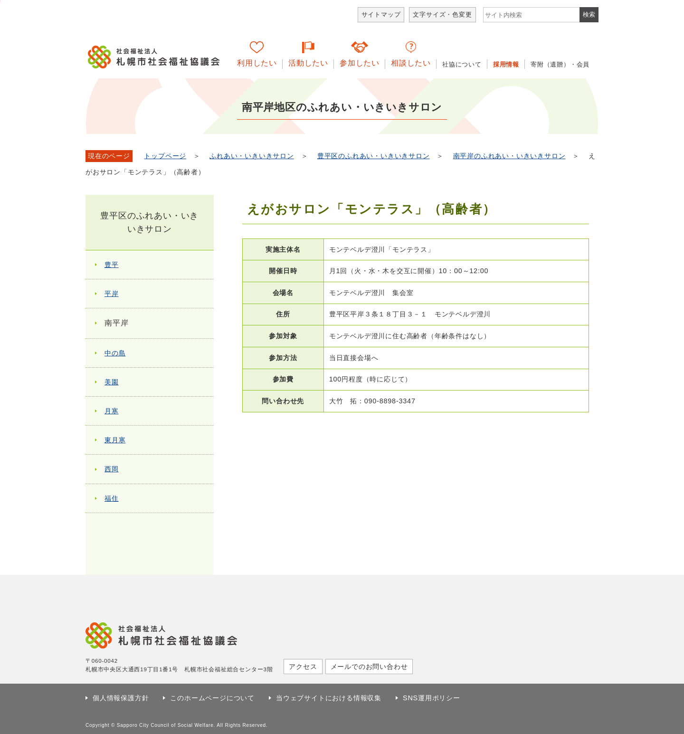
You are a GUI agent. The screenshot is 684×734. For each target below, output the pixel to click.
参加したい (360, 63)
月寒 (111, 411)
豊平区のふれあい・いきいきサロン (373, 156)
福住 (111, 498)
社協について (462, 64)
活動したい (308, 63)
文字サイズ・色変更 (442, 14)
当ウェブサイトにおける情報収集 (328, 698)
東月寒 (114, 440)
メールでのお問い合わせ (369, 666)
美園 (111, 382)
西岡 (111, 469)
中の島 (114, 353)
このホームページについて (212, 698)
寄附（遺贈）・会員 (560, 64)
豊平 (111, 264)
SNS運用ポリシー (431, 698)
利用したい (257, 63)
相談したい (411, 63)
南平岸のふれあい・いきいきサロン (509, 156)
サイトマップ (381, 14)
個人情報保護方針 (121, 698)
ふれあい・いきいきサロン (251, 156)
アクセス (303, 666)
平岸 (111, 293)
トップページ (165, 156)
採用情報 (506, 64)
